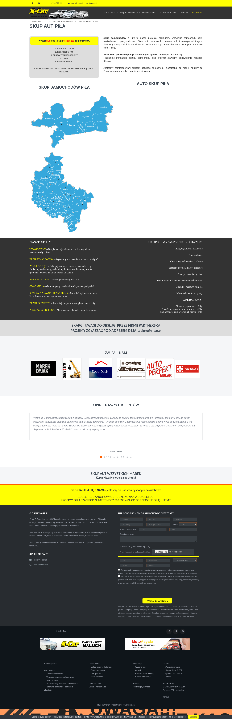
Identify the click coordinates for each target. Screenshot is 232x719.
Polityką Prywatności (91, 717)
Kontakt (166, 697)
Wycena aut (140, 667)
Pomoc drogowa (98, 670)
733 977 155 (56, 3)
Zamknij (193, 717)
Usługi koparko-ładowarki (101, 667)
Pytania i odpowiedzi (173, 673)
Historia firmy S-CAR (174, 670)
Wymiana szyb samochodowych (60, 677)
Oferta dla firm (95, 683)
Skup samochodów (54, 674)
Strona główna (50, 664)
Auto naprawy (52, 680)
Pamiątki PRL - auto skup (173, 690)
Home (47, 20)
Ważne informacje (143, 677)
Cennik (138, 670)
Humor (168, 677)
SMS (48, 41)
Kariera (136, 683)
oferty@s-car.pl (40, 560)
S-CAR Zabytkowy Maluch (174, 687)
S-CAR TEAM (168, 683)
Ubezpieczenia (97, 673)
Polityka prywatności (141, 687)
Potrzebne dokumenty (144, 673)
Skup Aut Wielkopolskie (63, 21)
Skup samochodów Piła (88, 21)
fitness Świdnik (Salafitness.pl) (123, 705)
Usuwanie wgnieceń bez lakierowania (62, 683)
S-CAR (166, 664)
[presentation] (140, 590)
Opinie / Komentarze (97, 687)
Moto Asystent (97, 677)
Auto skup (137, 664)
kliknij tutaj (146, 552)
